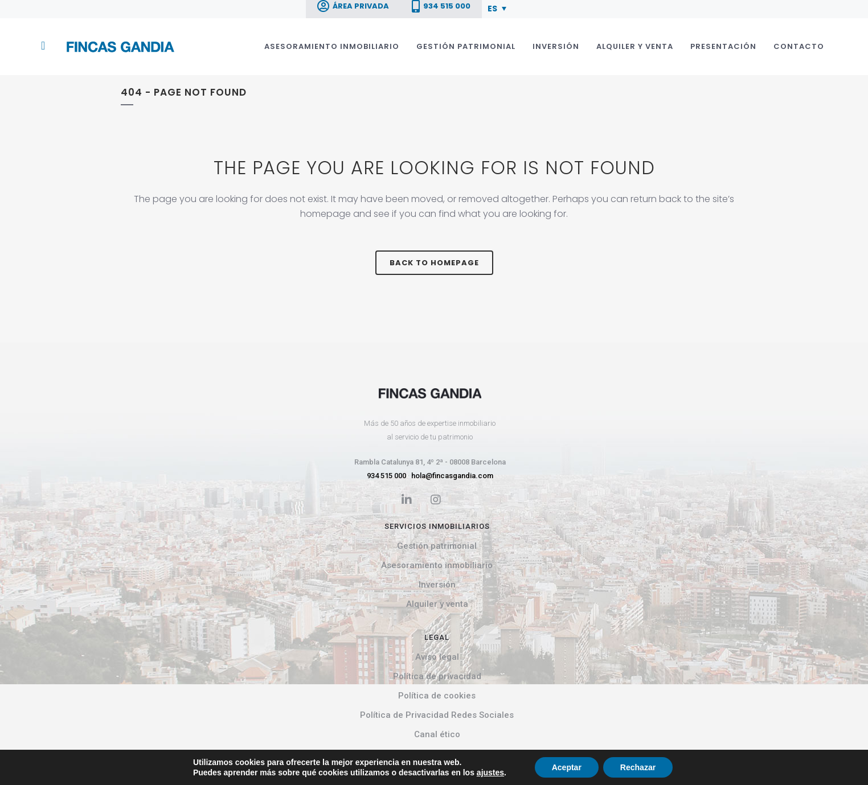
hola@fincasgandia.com (452, 475)
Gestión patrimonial (437, 546)
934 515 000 (386, 475)
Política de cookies (437, 696)
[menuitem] (497, 8)
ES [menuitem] (492, 8)
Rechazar (638, 767)
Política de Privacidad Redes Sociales (437, 715)
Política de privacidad (437, 676)
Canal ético (437, 734)
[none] (498, 8)
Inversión (437, 584)
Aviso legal (437, 657)
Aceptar (567, 767)
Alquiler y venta (437, 604)
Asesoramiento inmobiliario (437, 565)
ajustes (490, 772)
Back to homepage (434, 262)
